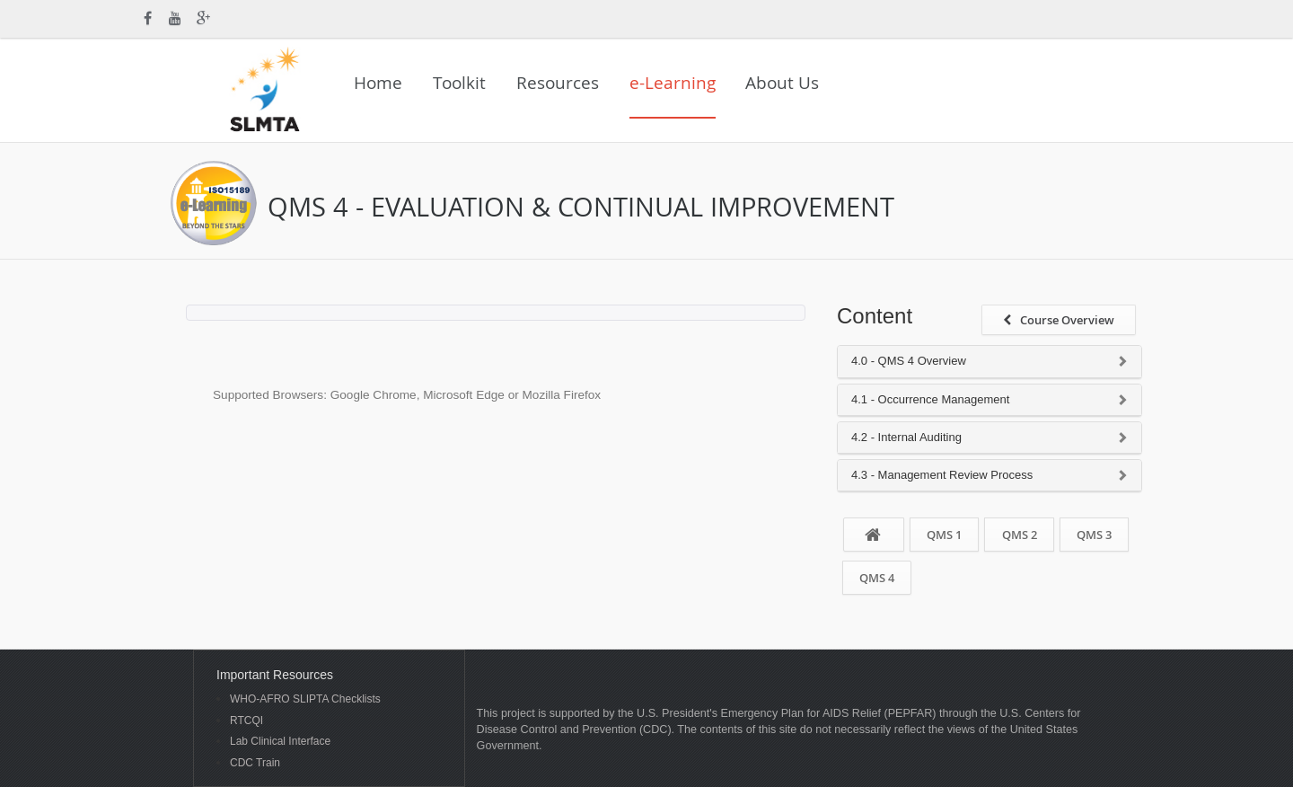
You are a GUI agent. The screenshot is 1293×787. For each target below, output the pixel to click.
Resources (557, 82)
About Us (782, 82)
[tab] (989, 361)
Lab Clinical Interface (280, 742)
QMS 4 (876, 578)
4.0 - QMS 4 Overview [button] (908, 361)
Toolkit (459, 82)
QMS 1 (944, 534)
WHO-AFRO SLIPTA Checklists (305, 699)
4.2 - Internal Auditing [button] (906, 437)
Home (378, 82)
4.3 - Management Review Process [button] (942, 475)
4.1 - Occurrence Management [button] (930, 400)
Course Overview (1058, 320)
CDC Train (255, 763)
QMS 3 (1094, 534)
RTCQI (246, 721)
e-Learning (672, 82)
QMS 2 (1019, 534)
